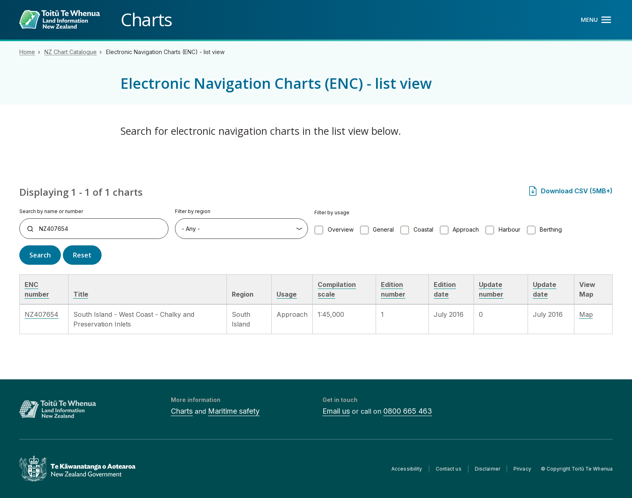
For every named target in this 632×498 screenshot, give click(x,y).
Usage (286, 294)
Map (586, 314)
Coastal (423, 229)
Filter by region (192, 211)
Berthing (551, 229)
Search (40, 255)
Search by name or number (51, 211)
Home (27, 51)
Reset (82, 255)
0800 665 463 (407, 411)
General (383, 229)
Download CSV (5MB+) (577, 191)
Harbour (509, 229)
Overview (340, 229)
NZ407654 (41, 314)
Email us (336, 411)
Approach (466, 229)
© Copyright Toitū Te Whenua (577, 469)
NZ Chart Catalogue (70, 51)
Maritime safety (234, 411)
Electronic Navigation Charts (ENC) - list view (165, 51)
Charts (182, 411)
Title (80, 294)
